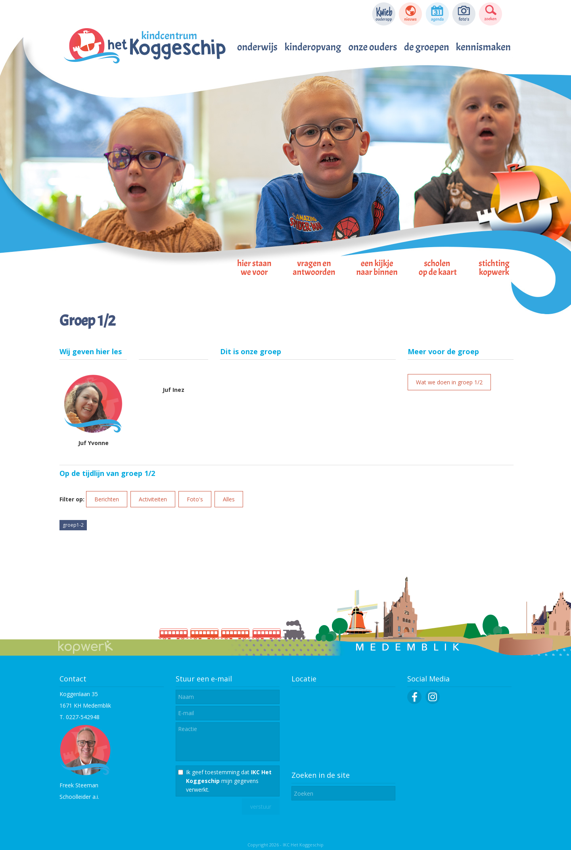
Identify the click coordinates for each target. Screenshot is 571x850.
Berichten (106, 499)
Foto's (195, 499)
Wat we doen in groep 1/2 (449, 382)
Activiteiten (153, 499)
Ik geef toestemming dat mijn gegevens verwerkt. (229, 780)
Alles (229, 499)
